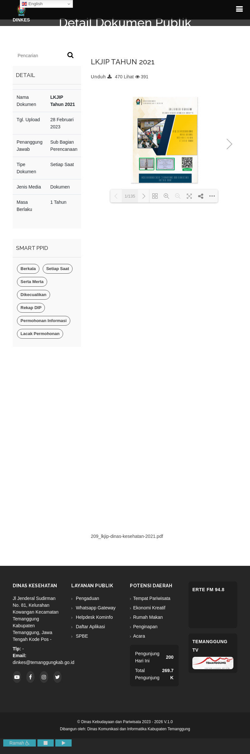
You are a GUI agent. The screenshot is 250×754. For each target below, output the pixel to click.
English (32, 3)
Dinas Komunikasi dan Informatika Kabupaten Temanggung (138, 729)
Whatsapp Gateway (95, 607)
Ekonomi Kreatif (149, 607)
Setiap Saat (57, 268)
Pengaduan (87, 598)
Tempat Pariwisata (151, 598)
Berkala (28, 268)
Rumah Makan (148, 617)
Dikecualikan (34, 294)
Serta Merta (32, 281)
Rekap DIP (31, 307)
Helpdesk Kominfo (94, 617)
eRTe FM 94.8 (208, 589)
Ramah (19, 743)
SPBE (81, 636)
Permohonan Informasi (44, 320)
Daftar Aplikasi (90, 626)
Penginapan (145, 626)
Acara (139, 636)
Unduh (101, 76)
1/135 (130, 196)
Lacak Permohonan (40, 333)
